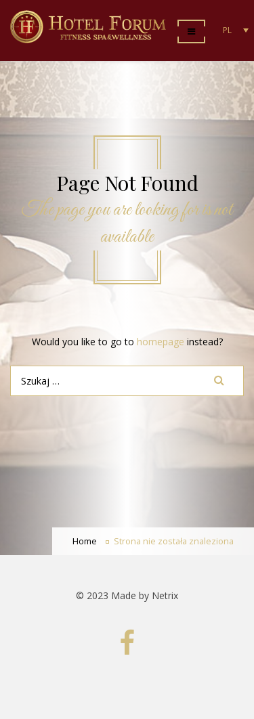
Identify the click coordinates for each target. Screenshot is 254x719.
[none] (232, 30)
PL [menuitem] (227, 30)
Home (84, 541)
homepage (160, 341)
